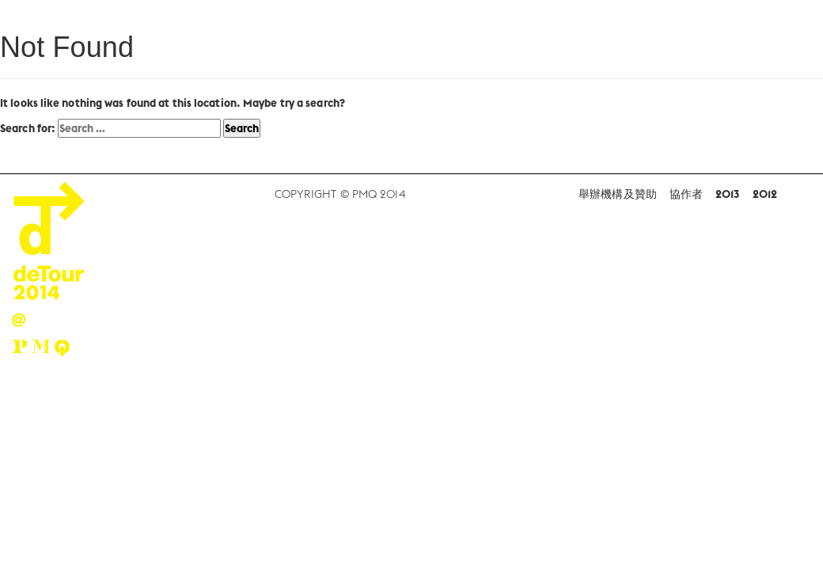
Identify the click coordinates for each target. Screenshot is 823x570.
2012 (765, 194)
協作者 (686, 194)
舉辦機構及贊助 (617, 194)
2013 (727, 194)
